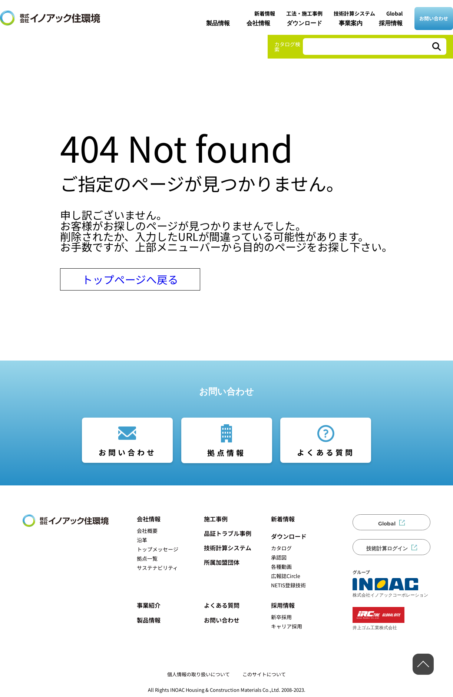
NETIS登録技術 (288, 585)
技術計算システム (354, 13)
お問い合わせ (433, 18)
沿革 (142, 540)
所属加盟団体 (221, 562)
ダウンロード (304, 23)
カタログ (281, 548)
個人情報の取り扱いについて (198, 674)
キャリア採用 (286, 626)
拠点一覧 (147, 558)
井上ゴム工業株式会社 (378, 618)
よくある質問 (326, 452)
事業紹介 (149, 605)
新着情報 (264, 13)
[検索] (435, 46)
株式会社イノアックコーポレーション (390, 587)
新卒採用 (281, 617)
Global (394, 13)
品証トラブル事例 (227, 533)
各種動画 (281, 566)
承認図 (279, 557)
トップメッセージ (157, 549)
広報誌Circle (285, 576)
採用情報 (391, 23)
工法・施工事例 (304, 13)
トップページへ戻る (130, 279)
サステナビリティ (157, 567)
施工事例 (216, 518)
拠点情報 (226, 452)
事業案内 (351, 23)
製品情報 (218, 23)
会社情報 (258, 23)
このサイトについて (264, 674)
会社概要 (147, 530)
